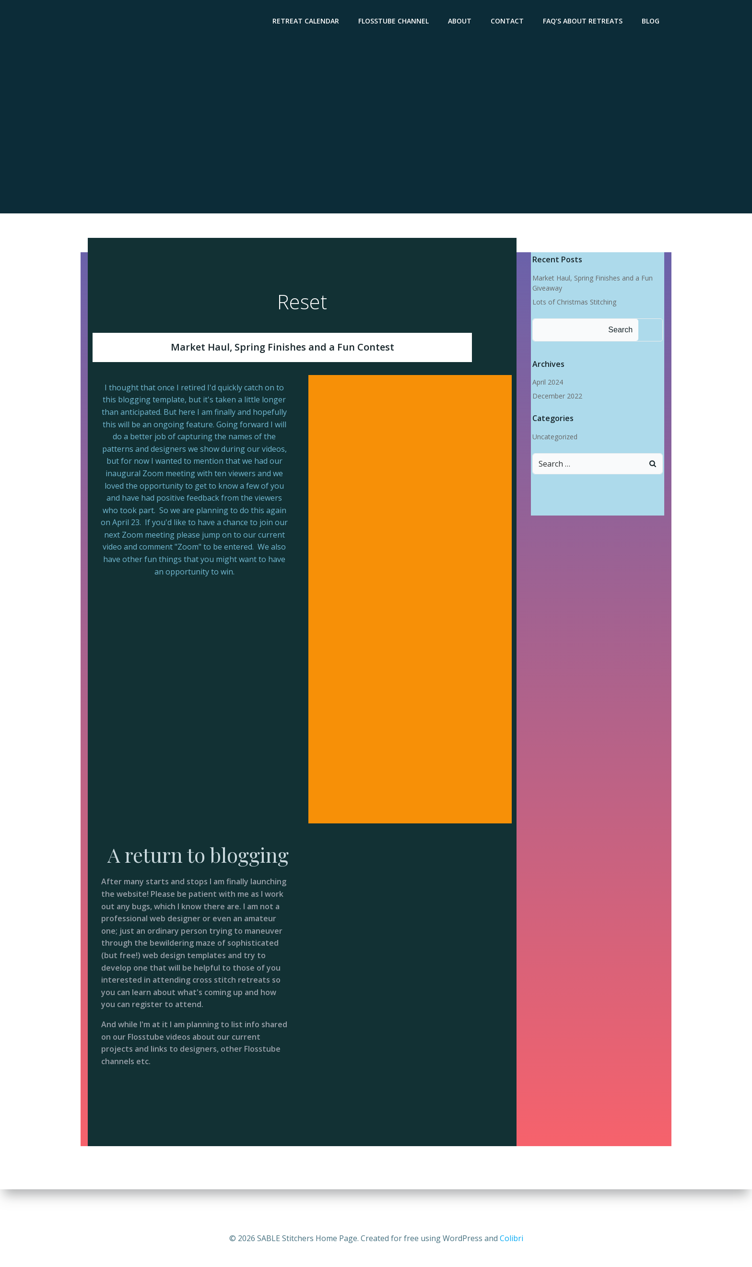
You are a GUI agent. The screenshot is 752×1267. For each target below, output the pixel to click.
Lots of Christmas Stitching (573, 302)
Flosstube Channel (396, 21)
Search (619, 330)
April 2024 (546, 382)
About (462, 21)
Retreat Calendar (308, 21)
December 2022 (556, 396)
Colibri (511, 1238)
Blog (653, 21)
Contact (509, 21)
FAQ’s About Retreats (585, 21)
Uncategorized (553, 437)
